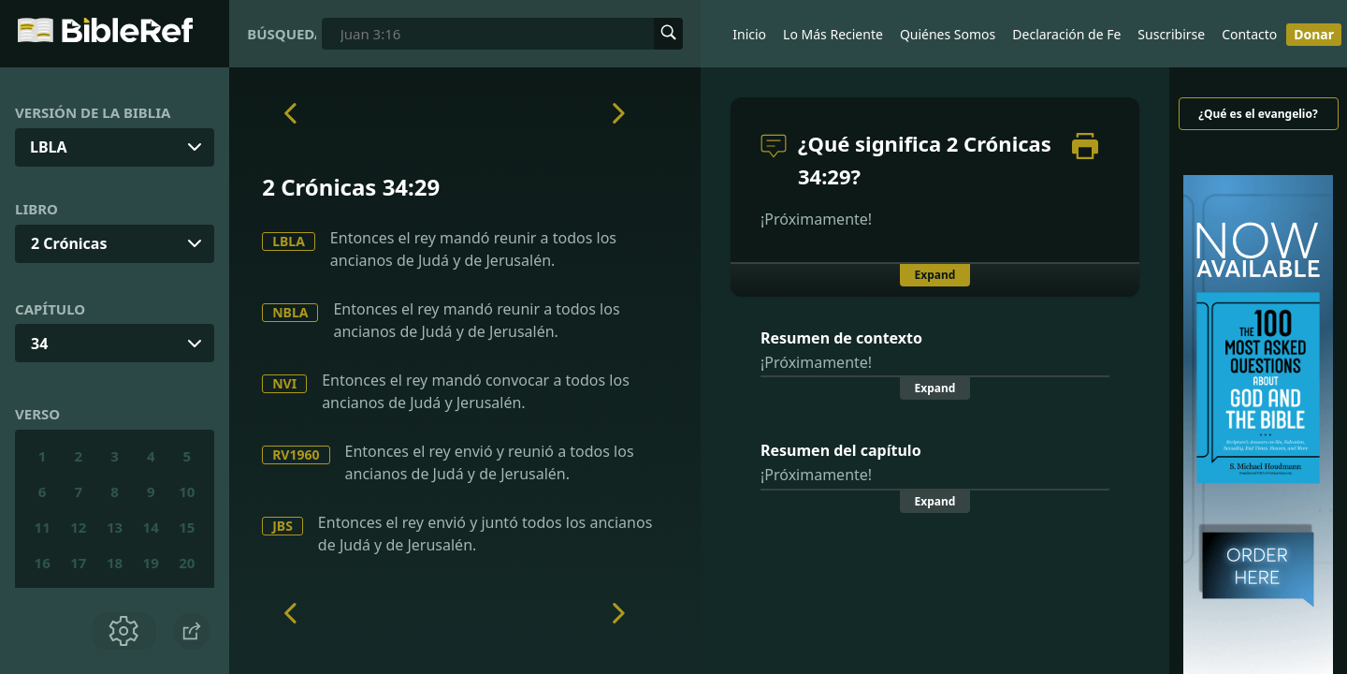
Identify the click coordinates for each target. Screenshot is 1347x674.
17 (78, 562)
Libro (36, 208)
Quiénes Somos (947, 34)
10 (187, 491)
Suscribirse (1171, 34)
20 (187, 562)
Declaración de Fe (1066, 34)
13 (115, 527)
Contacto (1249, 34)
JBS (282, 526)
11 (43, 527)
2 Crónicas (69, 243)
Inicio (749, 34)
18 (115, 562)
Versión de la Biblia (92, 112)
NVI (284, 383)
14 (151, 527)
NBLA (290, 312)
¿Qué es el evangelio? (1257, 114)
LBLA (288, 241)
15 (187, 527)
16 (43, 562)
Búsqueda (281, 33)
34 (39, 343)
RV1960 (295, 454)
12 (78, 527)
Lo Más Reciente (833, 34)
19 (151, 562)
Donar (1314, 34)
